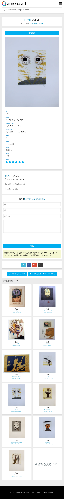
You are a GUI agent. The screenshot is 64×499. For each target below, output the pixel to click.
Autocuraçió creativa (16, 442)
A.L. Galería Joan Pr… (47, 311)
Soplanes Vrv (47, 409)
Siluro (47, 376)
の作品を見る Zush (17, 274)
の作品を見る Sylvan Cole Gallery (42, 274)
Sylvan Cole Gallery (36, 23)
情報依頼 (32, 33)
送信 (32, 246)
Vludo (16, 409)
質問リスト (51, 492)
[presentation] (20, 238)
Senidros (16, 475)
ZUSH (27, 20)
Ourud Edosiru (16, 376)
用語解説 (44, 492)
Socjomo (47, 344)
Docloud (47, 442)
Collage (16, 311)
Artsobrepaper (16, 313)
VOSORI (16, 344)
